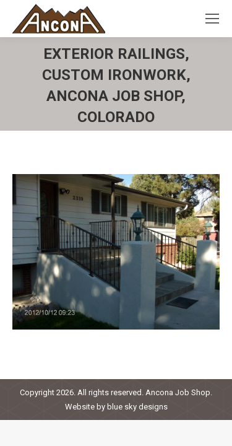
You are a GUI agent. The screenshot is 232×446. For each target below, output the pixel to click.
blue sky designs (137, 406)
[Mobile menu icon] (212, 18)
